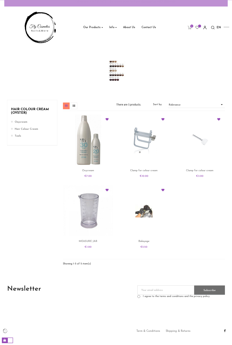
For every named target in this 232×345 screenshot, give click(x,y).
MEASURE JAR (88, 241)
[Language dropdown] (219, 27)
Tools (18, 136)
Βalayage (144, 241)
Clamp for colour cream (144, 170)
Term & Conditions (148, 331)
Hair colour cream (26, 129)
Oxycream (21, 122)
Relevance (196, 104)
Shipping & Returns (178, 331)
